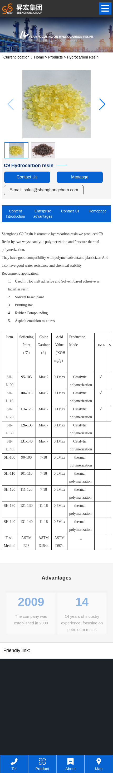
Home (39, 57)
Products (55, 57)
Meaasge (80, 177)
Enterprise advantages (42, 213)
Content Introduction (15, 213)
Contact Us (27, 177)
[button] (102, 104)
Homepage (98, 211)
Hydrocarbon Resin (83, 57)
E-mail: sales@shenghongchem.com (43, 190)
